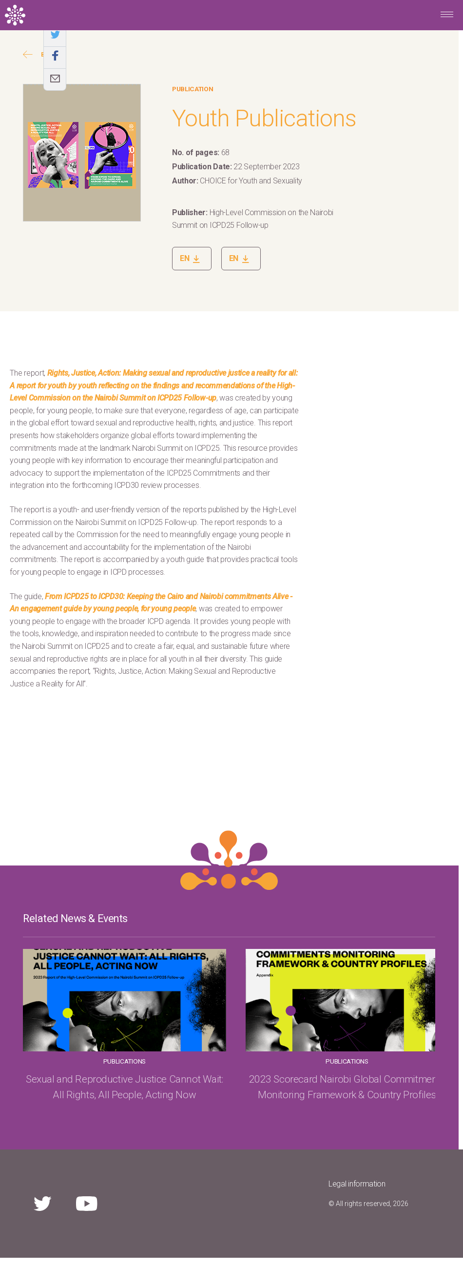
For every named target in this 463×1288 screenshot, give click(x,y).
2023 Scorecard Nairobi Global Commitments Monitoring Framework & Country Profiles (229, 1102)
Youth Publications (264, 118)
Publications (85, 1061)
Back (40, 54)
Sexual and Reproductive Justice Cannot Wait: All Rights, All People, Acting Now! (372, 1102)
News (373, 1061)
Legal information (357, 1214)
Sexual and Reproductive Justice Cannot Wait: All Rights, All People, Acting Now (85, 1102)
